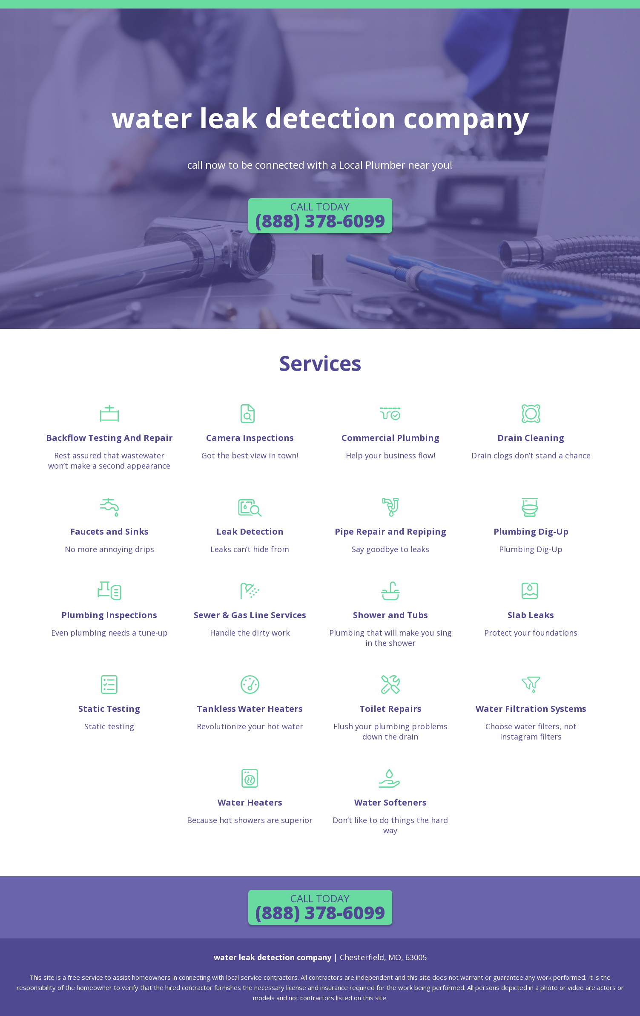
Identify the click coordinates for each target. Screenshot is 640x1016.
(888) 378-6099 (320, 216)
